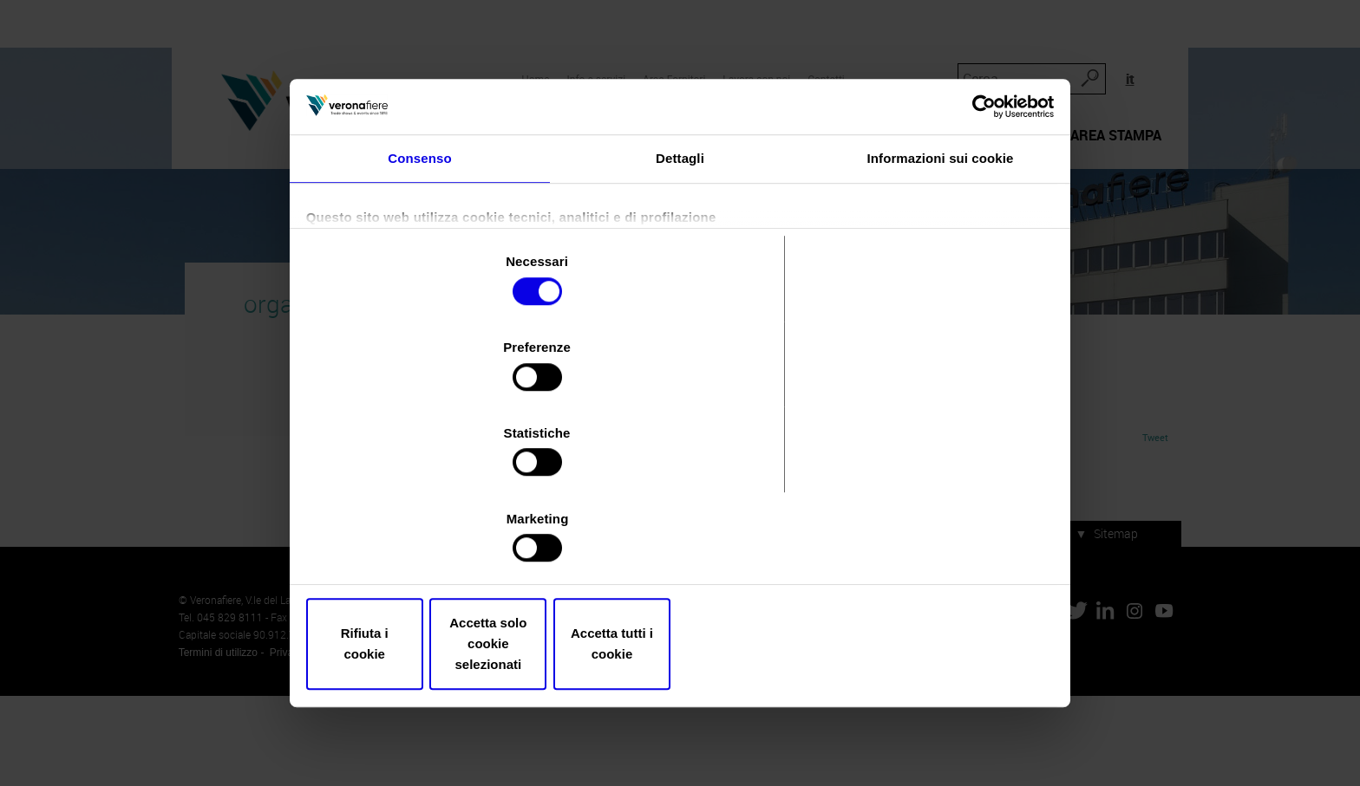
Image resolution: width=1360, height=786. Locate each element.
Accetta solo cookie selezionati (680, 597)
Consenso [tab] (419, 232)
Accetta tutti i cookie (929, 597)
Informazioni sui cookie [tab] (940, 232)
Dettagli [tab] (680, 232)
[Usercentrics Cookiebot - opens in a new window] (975, 176)
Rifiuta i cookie (430, 597)
